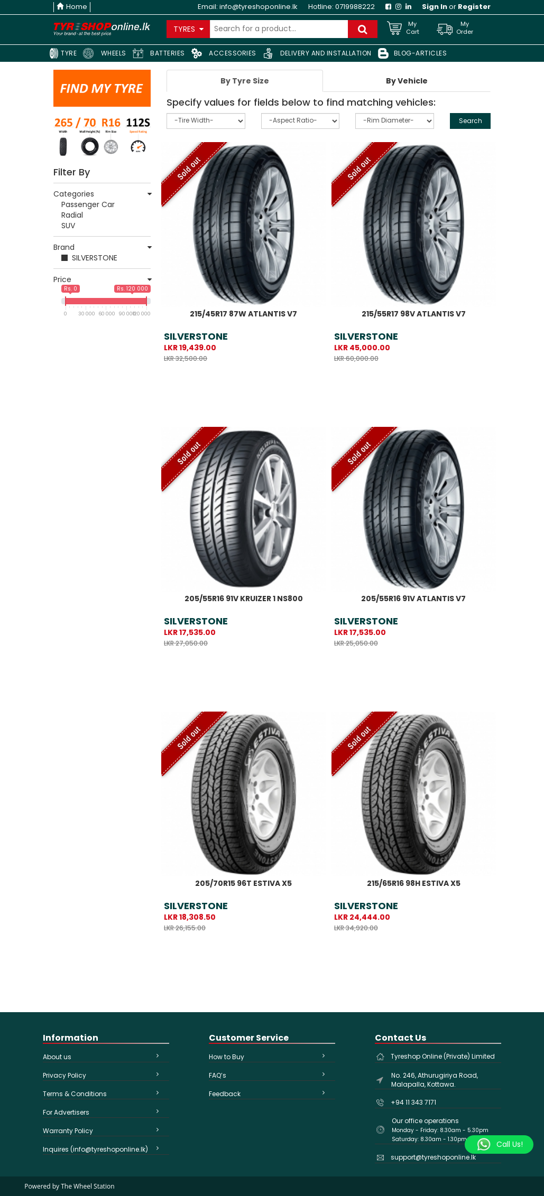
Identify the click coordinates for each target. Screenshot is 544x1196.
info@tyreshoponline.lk (258, 7)
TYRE (63, 53)
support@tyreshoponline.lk (433, 1157)
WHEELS (104, 53)
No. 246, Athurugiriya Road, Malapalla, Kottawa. (434, 1080)
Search (470, 120)
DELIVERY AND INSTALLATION (317, 53)
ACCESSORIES (223, 53)
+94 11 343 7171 (413, 1102)
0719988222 (355, 7)
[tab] (245, 81)
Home (72, 7)
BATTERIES (159, 53)
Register (474, 7)
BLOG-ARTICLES (412, 53)
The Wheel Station (87, 1186)
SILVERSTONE (94, 258)
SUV (68, 225)
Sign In (434, 7)
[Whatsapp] (499, 1144)
